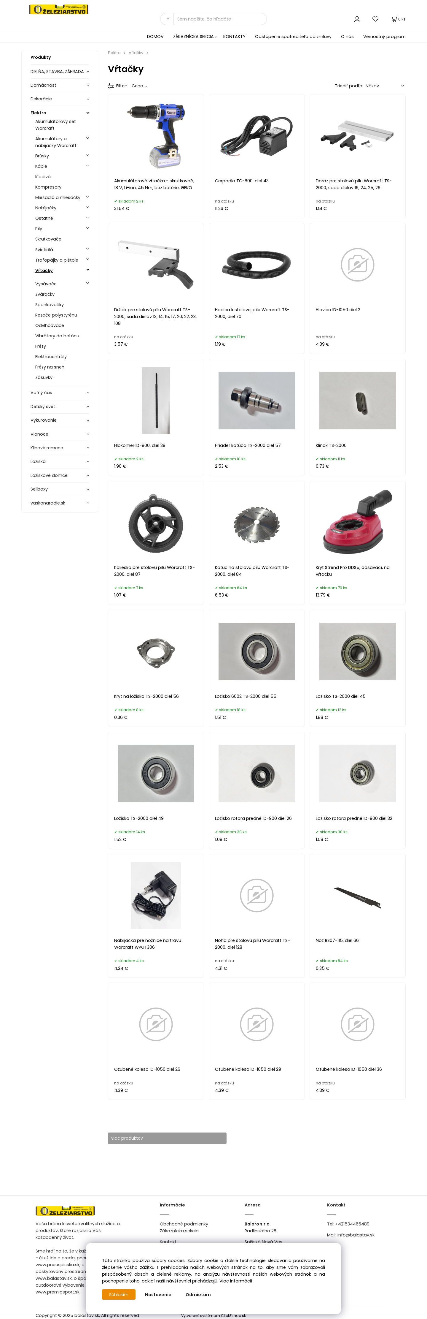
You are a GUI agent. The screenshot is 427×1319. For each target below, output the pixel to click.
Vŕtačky (44, 270)
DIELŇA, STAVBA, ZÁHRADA (57, 72)
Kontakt (168, 1242)
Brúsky (42, 156)
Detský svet (43, 406)
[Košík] (398, 19)
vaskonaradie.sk (48, 503)
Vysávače (46, 284)
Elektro (38, 113)
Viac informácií (235, 1281)
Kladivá (43, 177)
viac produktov (130, 1138)
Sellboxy (39, 489)
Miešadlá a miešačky (57, 197)
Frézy (40, 346)
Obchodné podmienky (184, 1224)
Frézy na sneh (49, 367)
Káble (41, 166)
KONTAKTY (234, 36)
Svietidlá (44, 250)
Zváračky (45, 294)
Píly (38, 229)
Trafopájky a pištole (56, 260)
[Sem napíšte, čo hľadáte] (220, 19)
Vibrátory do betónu (57, 336)
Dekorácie (41, 99)
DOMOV (155, 36)
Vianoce (39, 434)
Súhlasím (119, 1295)
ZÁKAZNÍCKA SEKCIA (193, 36)
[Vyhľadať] (166, 19)
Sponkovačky (49, 305)
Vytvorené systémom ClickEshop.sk (213, 1315)
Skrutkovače (48, 239)
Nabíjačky (45, 208)
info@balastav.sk (356, 1235)
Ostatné (44, 218)
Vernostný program (384, 36)
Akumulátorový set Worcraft (55, 124)
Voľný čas (41, 393)
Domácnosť (43, 85)
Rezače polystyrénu (56, 315)
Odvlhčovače (49, 325)
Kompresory (48, 187)
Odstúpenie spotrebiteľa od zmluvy (293, 36)
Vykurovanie (44, 420)
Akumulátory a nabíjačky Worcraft (56, 142)
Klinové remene (47, 448)
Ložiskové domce (49, 475)
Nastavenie (158, 1295)
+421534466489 (352, 1224)
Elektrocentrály (51, 357)
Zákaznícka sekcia (179, 1231)
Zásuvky (43, 377)
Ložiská (38, 461)
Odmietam (198, 1295)
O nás (347, 36)
